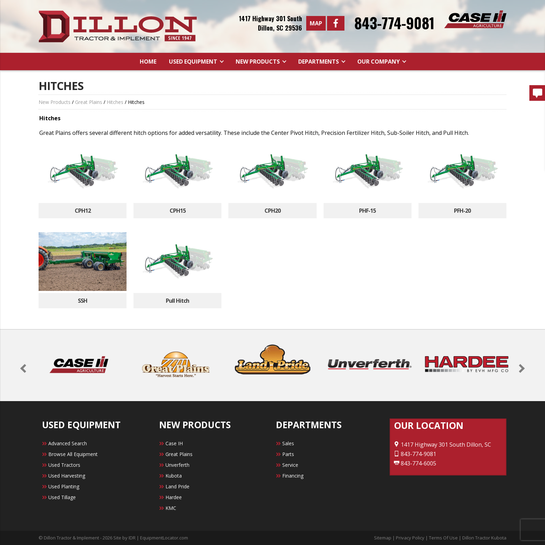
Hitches (115, 102)
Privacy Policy (410, 538)
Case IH (174, 443)
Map (316, 23)
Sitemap (382, 538)
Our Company (379, 61)
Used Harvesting (66, 475)
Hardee (173, 497)
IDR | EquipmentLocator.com (158, 538)
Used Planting (63, 486)
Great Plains (88, 102)
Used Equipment (194, 61)
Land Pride (177, 486)
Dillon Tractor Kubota (484, 538)
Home (148, 61)
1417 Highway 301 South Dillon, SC (442, 444)
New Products (258, 61)
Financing (292, 475)
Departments (319, 61)
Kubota (173, 475)
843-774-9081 (394, 22)
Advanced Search (67, 443)
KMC (170, 508)
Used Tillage (62, 497)
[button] (25, 368)
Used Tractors (64, 465)
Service (290, 465)
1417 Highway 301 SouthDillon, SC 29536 (270, 23)
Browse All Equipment (73, 454)
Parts (288, 454)
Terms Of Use (443, 538)
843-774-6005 (415, 463)
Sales (288, 443)
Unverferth (177, 465)
